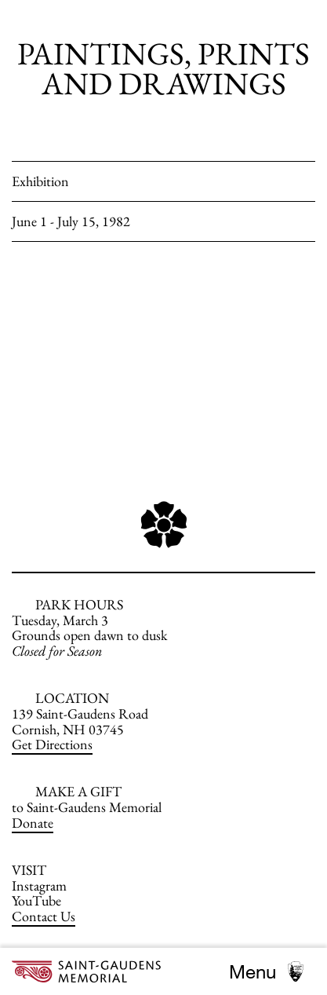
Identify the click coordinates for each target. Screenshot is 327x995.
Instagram (39, 885)
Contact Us (43, 916)
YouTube (36, 900)
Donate (32, 823)
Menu (252, 971)
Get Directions (52, 744)
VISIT (29, 870)
